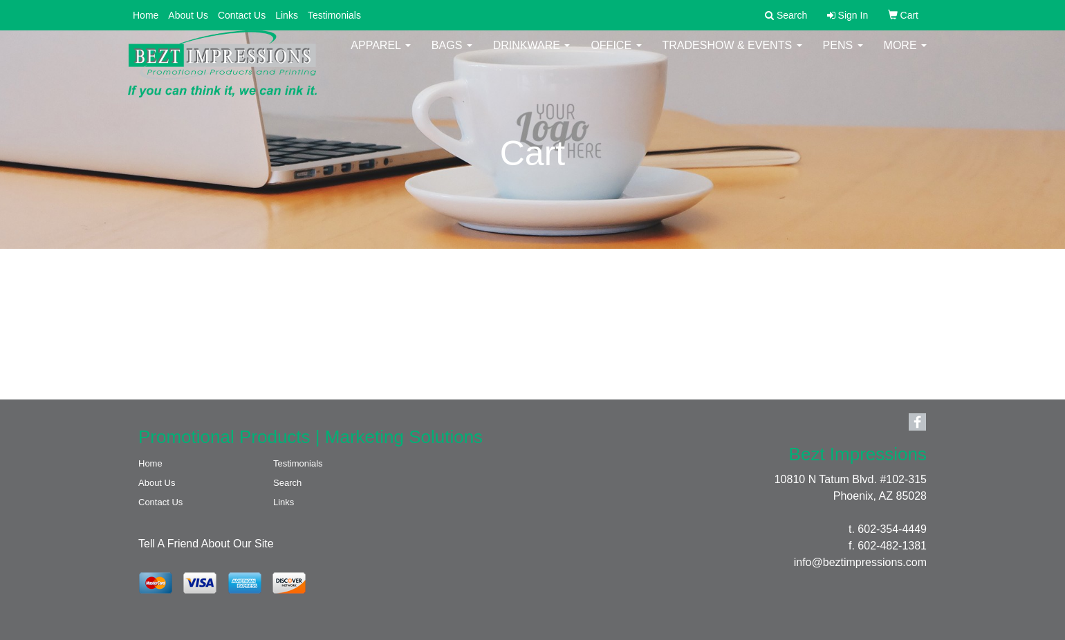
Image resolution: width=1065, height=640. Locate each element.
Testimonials (334, 15)
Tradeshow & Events (732, 55)
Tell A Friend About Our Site (206, 543)
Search (287, 483)
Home (145, 15)
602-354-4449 (892, 529)
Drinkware (532, 55)
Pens (843, 55)
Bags (452, 55)
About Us (188, 15)
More (905, 55)
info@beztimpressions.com (860, 562)
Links (286, 15)
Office (616, 55)
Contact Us (242, 15)
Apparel (380, 55)
